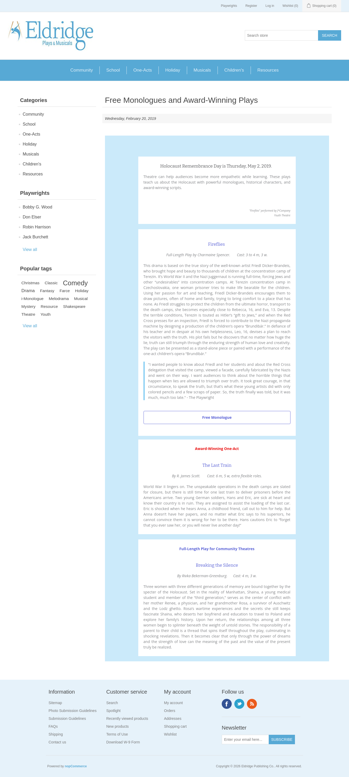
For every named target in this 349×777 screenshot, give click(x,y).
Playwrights (229, 6)
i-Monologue (33, 298)
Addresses (172, 718)
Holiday (172, 70)
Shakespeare (74, 306)
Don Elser (32, 217)
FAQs (53, 726)
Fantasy (47, 290)
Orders (169, 711)
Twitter (239, 704)
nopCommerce (76, 766)
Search (112, 703)
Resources (268, 70)
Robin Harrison (37, 227)
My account (173, 703)
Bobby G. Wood (37, 207)
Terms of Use (117, 734)
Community (81, 70)
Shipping (56, 734)
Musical (81, 298)
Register (251, 6)
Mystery (29, 306)
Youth (45, 314)
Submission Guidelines (67, 718)
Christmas (31, 283)
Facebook (227, 704)
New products (117, 726)
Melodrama (59, 298)
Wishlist (170, 734)
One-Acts (142, 70)
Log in (270, 6)
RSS (252, 704)
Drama (28, 290)
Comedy (75, 283)
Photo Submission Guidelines (73, 711)
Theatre (28, 314)
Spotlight (113, 711)
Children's (234, 70)
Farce (65, 290)
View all (30, 249)
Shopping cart (175, 726)
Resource (49, 306)
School (113, 70)
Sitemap (55, 703)
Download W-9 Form (123, 742)
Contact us (57, 742)
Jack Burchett (35, 237)
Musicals (202, 70)
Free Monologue (216, 417)
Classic (51, 283)
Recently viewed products (127, 718)
